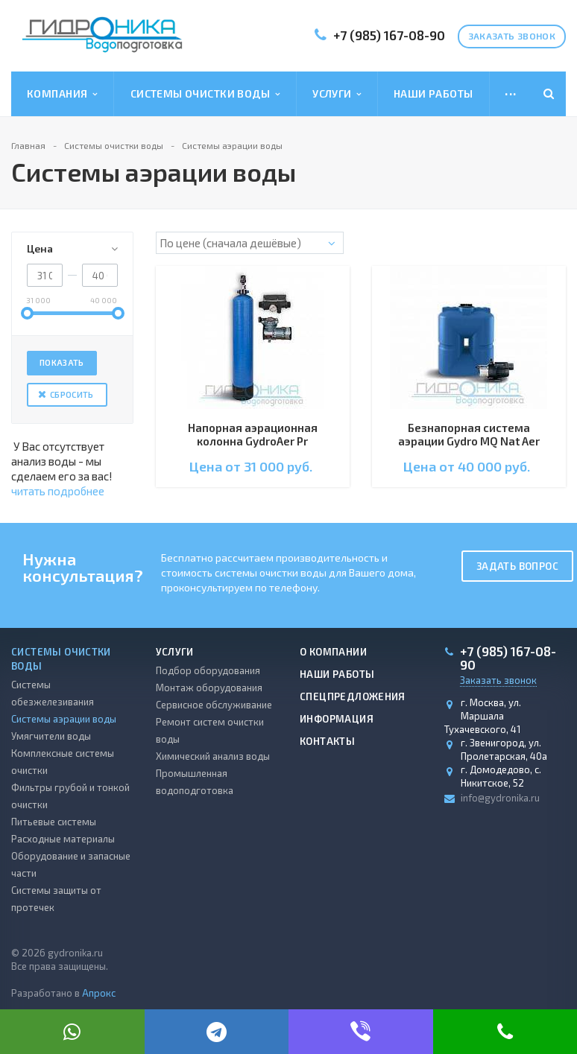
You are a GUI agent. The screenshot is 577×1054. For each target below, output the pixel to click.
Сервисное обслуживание (214, 705)
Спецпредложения (353, 696)
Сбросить (72, 394)
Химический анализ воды (213, 756)
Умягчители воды (51, 736)
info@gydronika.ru (500, 798)
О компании (333, 652)
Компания (62, 94)
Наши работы (433, 93)
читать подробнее (57, 491)
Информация (336, 719)
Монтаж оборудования (209, 687)
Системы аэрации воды (63, 719)
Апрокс (99, 993)
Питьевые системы (53, 822)
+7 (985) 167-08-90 (389, 35)
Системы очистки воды (205, 94)
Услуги (337, 94)
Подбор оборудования (208, 670)
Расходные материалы (63, 839)
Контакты (327, 741)
